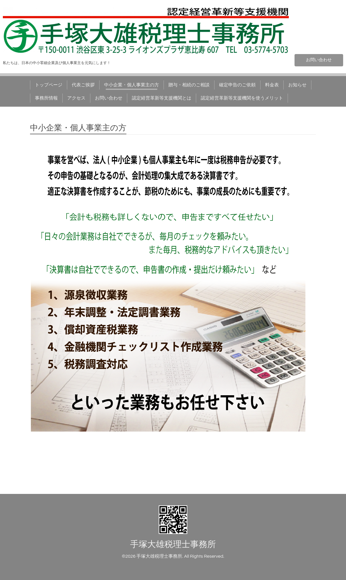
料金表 (272, 85)
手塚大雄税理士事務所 (173, 544)
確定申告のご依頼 (237, 85)
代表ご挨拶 (83, 85)
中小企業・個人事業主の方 (131, 85)
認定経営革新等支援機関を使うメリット (242, 98)
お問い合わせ (319, 59)
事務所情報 (46, 98)
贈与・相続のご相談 (189, 85)
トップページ (48, 85)
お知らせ (297, 85)
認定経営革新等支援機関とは (161, 98)
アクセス (76, 98)
